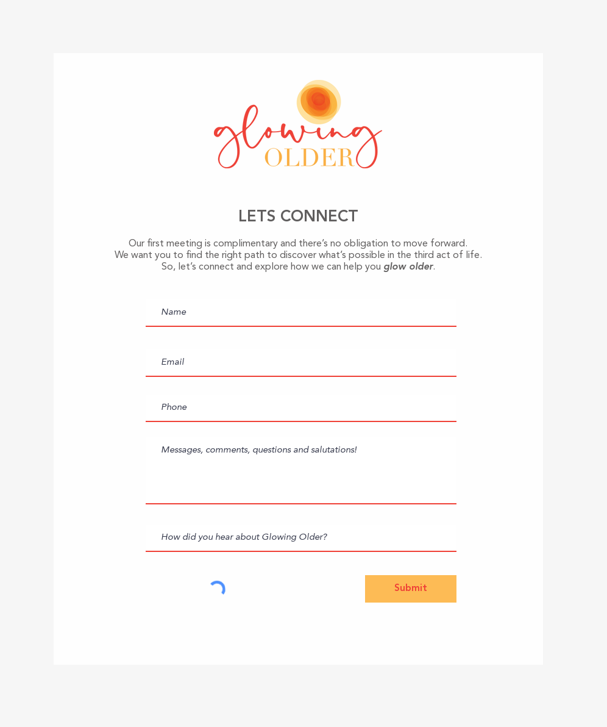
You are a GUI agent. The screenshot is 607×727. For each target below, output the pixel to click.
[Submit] (410, 589)
